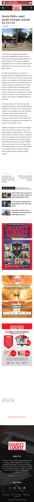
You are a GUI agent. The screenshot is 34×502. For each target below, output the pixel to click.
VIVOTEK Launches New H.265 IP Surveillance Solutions (25, 178)
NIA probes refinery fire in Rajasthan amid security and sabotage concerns (21, 212)
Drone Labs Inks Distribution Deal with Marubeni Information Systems (8, 179)
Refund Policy (26, 494)
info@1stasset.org (20, 476)
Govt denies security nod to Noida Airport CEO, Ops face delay (21, 204)
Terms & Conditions (16, 494)
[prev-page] (3, 219)
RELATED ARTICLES (8, 188)
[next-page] (6, 219)
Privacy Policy (6, 494)
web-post (5, 26)
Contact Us (17, 496)
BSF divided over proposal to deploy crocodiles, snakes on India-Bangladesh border (22, 195)
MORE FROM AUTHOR (22, 188)
